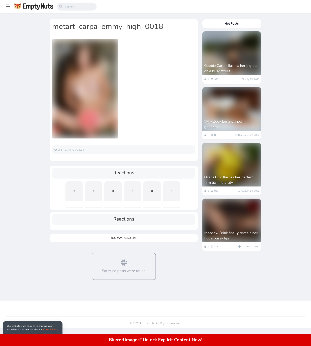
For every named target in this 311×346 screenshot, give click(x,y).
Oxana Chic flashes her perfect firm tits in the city (228, 180)
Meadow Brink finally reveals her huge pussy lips (231, 236)
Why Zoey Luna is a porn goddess (224, 124)
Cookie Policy (50, 329)
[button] (10, 7)
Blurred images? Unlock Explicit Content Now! (155, 340)
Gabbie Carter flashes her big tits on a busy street (230, 68)
